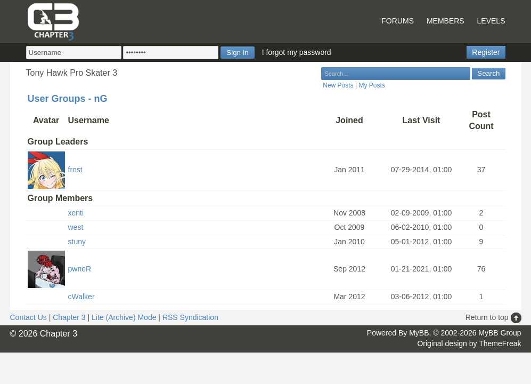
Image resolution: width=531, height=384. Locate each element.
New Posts (338, 85)
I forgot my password (296, 52)
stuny (77, 241)
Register (486, 52)
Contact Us (28, 317)
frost (75, 169)
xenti (76, 213)
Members (445, 21)
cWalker (81, 296)
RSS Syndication (190, 317)
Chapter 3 (69, 317)
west (76, 227)
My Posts (371, 85)
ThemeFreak (500, 343)
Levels (491, 21)
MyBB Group (499, 333)
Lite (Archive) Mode (124, 317)
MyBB (419, 333)
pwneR (80, 269)
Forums (397, 21)
